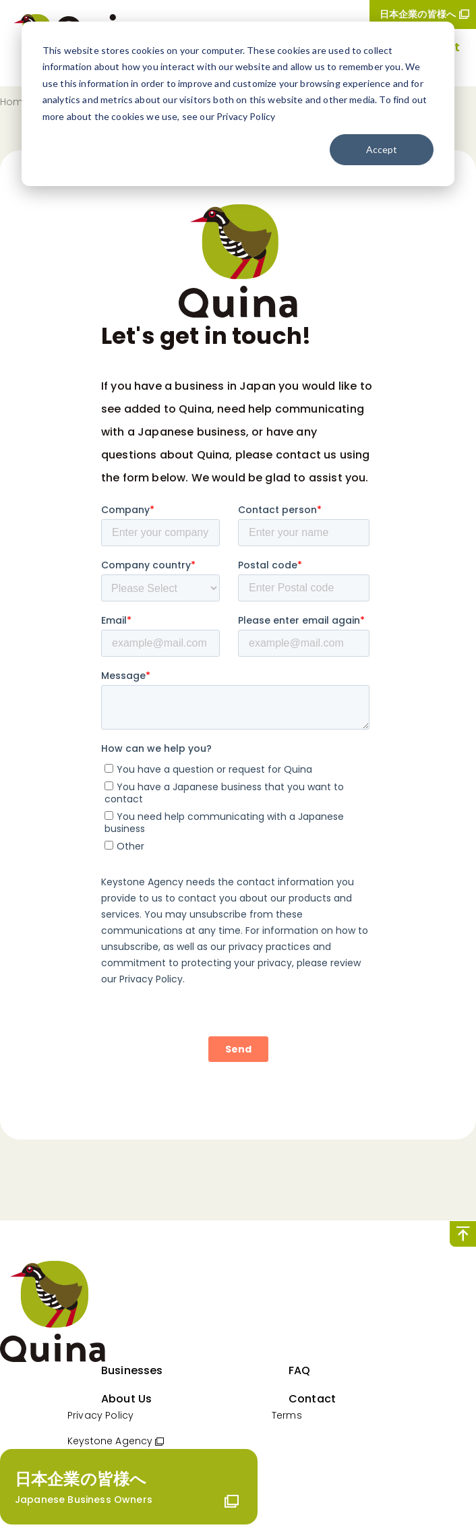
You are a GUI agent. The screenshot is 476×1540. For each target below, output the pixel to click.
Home (15, 102)
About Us (126, 1398)
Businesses (132, 1370)
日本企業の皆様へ (418, 14)
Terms (287, 1415)
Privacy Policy (100, 1415)
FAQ (299, 1370)
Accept (381, 149)
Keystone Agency (109, 1441)
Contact (312, 1398)
